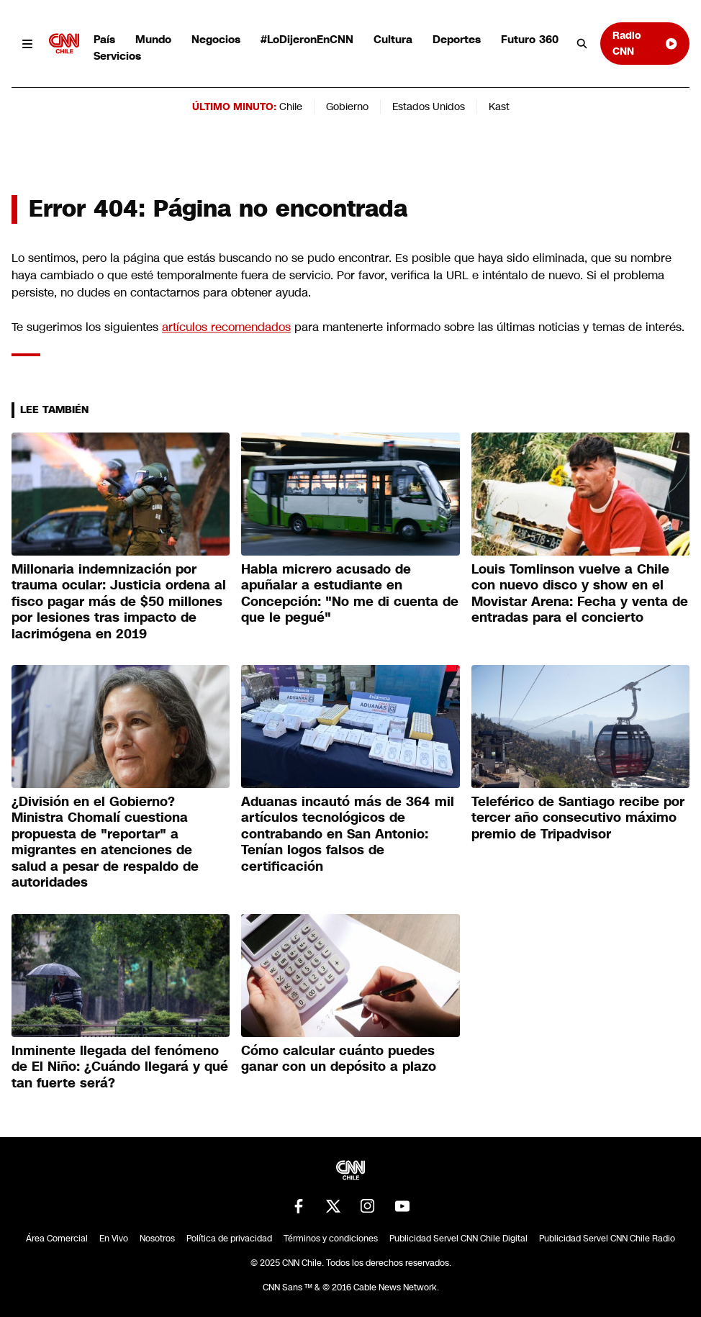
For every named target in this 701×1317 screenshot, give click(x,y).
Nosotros (157, 1238)
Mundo (153, 39)
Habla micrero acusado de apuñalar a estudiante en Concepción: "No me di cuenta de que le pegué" (349, 594)
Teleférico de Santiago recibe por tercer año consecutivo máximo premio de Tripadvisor (577, 817)
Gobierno (347, 106)
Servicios (117, 55)
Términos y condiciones (331, 1238)
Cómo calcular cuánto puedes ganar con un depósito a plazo (338, 1059)
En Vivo (113, 1238)
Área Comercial (57, 1238)
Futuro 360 (529, 39)
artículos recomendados (226, 327)
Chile (290, 106)
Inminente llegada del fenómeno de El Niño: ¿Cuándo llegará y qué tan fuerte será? (120, 1066)
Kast (499, 106)
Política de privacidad (229, 1238)
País (104, 39)
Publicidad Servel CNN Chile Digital (458, 1238)
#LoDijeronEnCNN (307, 39)
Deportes (457, 39)
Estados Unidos (428, 106)
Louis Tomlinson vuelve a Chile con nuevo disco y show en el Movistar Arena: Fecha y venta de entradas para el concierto (579, 594)
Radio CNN (645, 43)
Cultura (393, 39)
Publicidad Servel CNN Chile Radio (607, 1238)
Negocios (215, 39)
